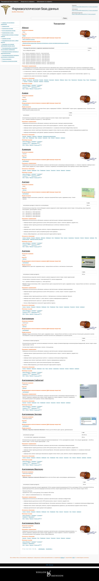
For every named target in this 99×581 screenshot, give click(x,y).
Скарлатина (71, 237)
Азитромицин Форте (31, 523)
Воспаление (35, 79)
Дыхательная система (7, 28)
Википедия (34, 86)
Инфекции (39, 136)
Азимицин (26, 149)
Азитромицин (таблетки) (32, 380)
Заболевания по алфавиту (44, 1)
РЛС (24, 88)
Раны (84, 79)
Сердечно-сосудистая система (9, 61)
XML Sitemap (49, 565)
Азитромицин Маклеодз (32, 469)
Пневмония (31, 137)
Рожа (36, 137)
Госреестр (25, 86)
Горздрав (34, 85)
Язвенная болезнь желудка (36, 239)
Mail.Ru (32, 88)
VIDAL (27, 88)
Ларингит (57, 79)
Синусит (26, 81)
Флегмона (46, 81)
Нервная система (6, 38)
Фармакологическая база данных (35, 9)
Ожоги (66, 79)
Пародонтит (74, 79)
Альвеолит (29, 79)
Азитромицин (26, 104)
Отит (69, 79)
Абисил (25, 28)
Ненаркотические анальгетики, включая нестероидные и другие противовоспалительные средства (45, 43)
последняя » (49, 549)
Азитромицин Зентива (32, 414)
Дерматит (46, 79)
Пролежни (80, 79)
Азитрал (25, 182)
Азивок (25, 93)
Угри (49, 137)
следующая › (41, 549)
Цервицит (63, 137)
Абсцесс (24, 79)
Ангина (24, 237)
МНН (29, 86)
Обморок (62, 79)
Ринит (87, 79)
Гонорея (29, 170)
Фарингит (41, 81)
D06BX (24, 35)
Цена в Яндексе (27, 85)
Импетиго (34, 136)
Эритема (89, 457)
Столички (39, 85)
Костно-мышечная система (8, 30)
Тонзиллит (35, 81)
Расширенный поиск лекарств (9, 1)
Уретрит (53, 137)
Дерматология (5, 26)
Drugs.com (38, 88)
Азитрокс (26, 251)
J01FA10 (24, 101)
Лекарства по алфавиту (27, 1)
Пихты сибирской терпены (29, 39)
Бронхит (24, 136)
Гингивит (41, 79)
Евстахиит (51, 79)
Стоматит (30, 81)
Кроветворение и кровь (7, 32)
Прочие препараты (6, 59)
